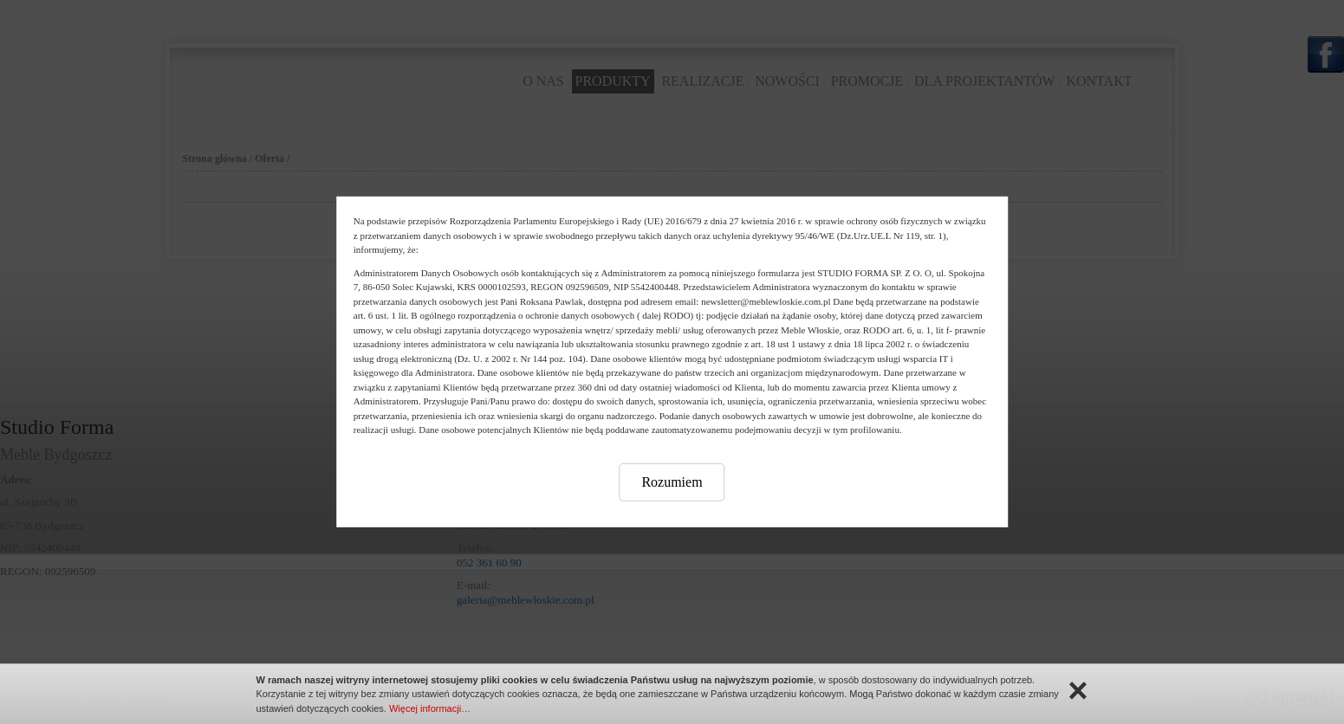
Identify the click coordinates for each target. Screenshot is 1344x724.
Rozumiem (671, 481)
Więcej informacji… (430, 708)
